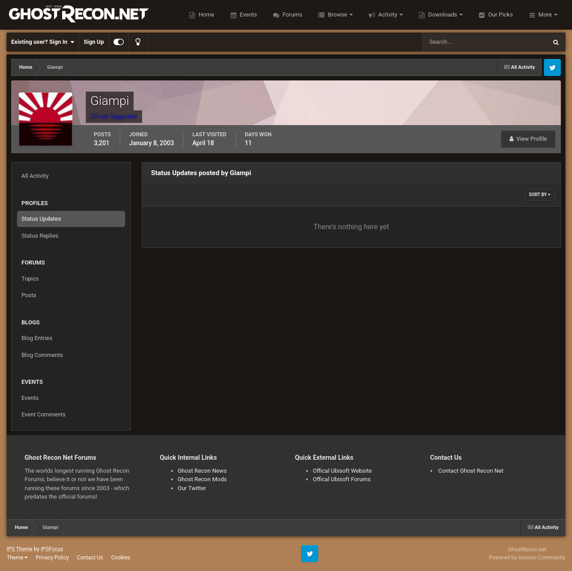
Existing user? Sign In (42, 42)
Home (205, 14)
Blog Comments (42, 355)
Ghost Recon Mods (202, 479)
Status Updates (41, 218)
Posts (28, 295)
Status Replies (40, 235)
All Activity (35, 175)
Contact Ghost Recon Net (471, 470)
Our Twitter (192, 488)
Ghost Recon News (202, 470)
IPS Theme (20, 549)
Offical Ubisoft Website (342, 470)
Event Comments (43, 414)
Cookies (120, 557)
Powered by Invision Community (527, 557)
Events (247, 14)
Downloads (442, 14)
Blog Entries (36, 338)
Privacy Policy (52, 557)
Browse (337, 14)
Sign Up (94, 41)
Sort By (540, 194)
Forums (291, 14)
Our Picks (500, 14)
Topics (30, 278)
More (545, 14)
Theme (17, 557)
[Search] (457, 42)
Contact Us (90, 557)
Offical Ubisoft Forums (341, 479)
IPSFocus (52, 549)
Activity (388, 14)
